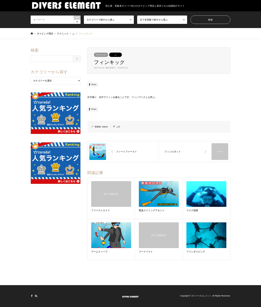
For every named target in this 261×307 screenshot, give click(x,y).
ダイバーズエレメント (201, 296)
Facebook (32, 296)
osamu (105, 127)
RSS (36, 296)
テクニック (101, 55)
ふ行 (118, 127)
